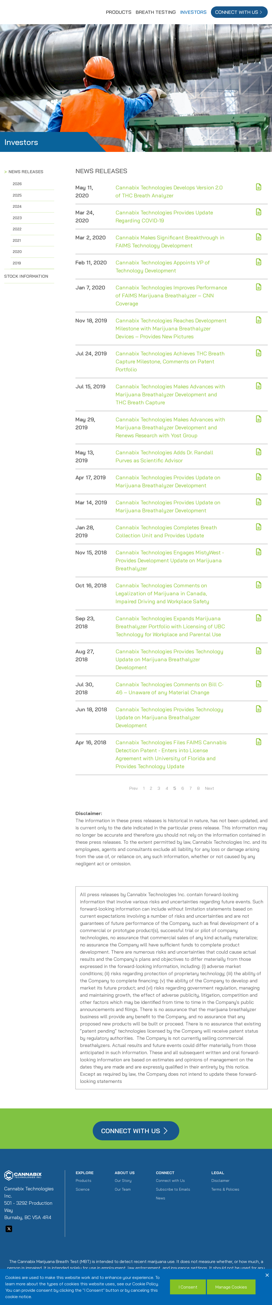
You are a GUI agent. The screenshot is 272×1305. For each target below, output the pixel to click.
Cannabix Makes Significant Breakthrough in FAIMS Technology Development (170, 241)
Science (83, 1189)
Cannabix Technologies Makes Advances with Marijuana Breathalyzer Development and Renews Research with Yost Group (170, 427)
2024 (17, 206)
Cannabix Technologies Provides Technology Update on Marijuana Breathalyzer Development (169, 659)
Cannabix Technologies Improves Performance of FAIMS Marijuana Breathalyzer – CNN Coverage (171, 295)
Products (118, 12)
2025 (17, 195)
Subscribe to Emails (173, 1189)
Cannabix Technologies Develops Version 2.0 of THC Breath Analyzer (169, 191)
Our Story (123, 1180)
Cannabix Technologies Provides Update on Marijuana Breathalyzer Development (168, 481)
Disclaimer (220, 1180)
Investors (193, 12)
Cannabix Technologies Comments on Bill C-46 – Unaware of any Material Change (170, 688)
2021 (17, 240)
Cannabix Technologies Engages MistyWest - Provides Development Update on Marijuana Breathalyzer (170, 560)
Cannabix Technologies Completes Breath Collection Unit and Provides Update (166, 531)
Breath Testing (156, 12)
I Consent (187, 1287)
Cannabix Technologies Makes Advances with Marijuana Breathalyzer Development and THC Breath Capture (170, 394)
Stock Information (26, 276)
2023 (17, 217)
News (160, 1198)
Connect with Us (170, 1180)
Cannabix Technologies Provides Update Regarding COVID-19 (164, 216)
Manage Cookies (231, 1287)
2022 (17, 229)
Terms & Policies (225, 1189)
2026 (17, 183)
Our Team (123, 1189)
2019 (17, 263)
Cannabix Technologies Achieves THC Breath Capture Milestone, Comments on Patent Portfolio (170, 361)
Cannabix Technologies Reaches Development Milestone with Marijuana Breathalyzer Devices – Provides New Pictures (171, 328)
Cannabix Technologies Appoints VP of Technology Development (163, 266)
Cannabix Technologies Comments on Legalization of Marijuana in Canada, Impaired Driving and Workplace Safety (162, 593)
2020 (17, 251)
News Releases (25, 171)
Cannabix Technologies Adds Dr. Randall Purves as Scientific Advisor (164, 456)
